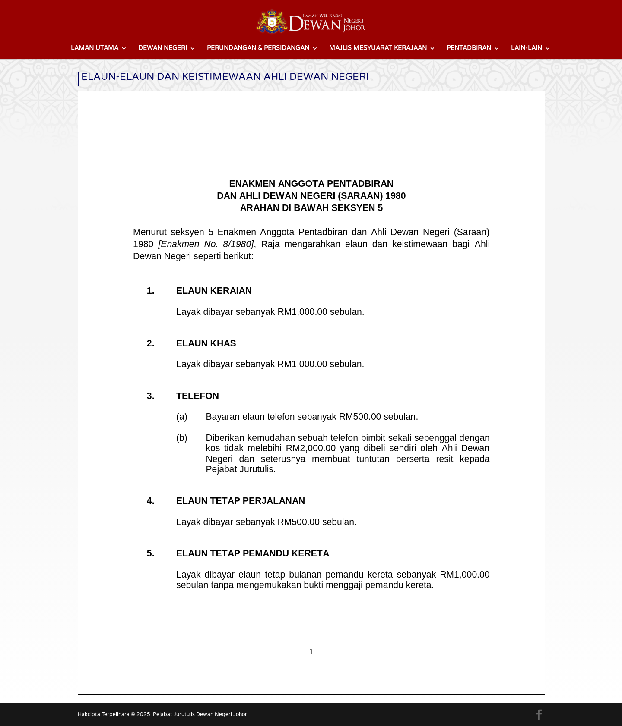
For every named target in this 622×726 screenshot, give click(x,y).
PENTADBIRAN (469, 48)
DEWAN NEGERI (162, 48)
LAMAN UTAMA (94, 48)
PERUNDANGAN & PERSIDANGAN (258, 48)
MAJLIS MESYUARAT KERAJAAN (378, 48)
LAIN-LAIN (526, 48)
